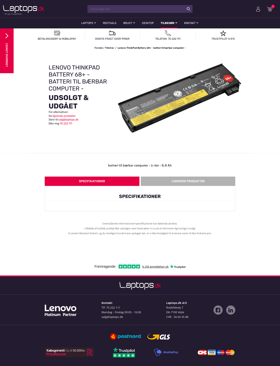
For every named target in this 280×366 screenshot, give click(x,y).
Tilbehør (167, 23)
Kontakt (189, 23)
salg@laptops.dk (68, 119)
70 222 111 (66, 123)
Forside (98, 48)
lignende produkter (64, 116)
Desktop (148, 23)
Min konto (258, 9)
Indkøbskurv (271, 8)
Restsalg (109, 23)
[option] (140, 98)
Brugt (127, 23)
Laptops (87, 23)
